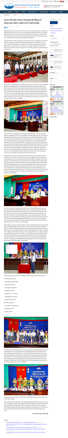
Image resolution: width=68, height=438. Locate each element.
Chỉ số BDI (54, 69)
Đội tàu (23, 11)
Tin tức (16, 11)
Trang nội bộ (45, 1)
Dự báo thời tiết (53, 114)
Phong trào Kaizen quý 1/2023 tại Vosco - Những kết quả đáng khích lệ (24, 422)
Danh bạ (57, 1)
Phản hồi (61, 11)
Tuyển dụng (53, 11)
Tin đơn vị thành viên (56, 25)
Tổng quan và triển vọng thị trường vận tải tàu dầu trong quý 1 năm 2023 (24, 427)
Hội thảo (53, 30)
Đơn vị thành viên (32, 11)
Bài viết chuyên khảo (56, 27)
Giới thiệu (9, 11)
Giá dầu (53, 75)
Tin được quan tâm (54, 39)
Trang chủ (6, 14)
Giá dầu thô (54, 81)
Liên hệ (52, 1)
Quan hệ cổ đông (43, 11)
